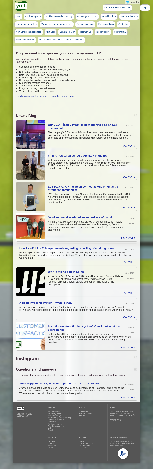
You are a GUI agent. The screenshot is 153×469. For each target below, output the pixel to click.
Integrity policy (102, 32)
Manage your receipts (87, 16)
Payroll (50, 430)
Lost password (84, 445)
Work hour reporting (56, 426)
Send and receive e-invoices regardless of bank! (80, 217)
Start (18, 16)
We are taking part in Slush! (66, 271)
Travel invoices (109, 16)
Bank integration (67, 32)
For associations (106, 24)
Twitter (50, 448)
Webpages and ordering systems (56, 24)
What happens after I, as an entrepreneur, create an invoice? (59, 383)
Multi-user (52, 428)
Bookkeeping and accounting (59, 16)
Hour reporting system (26, 24)
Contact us (123, 24)
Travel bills (52, 422)
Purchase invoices (129, 16)
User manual (120, 32)
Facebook (52, 441)
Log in (145, 7)
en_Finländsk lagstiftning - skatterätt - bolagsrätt (61, 39)
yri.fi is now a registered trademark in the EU (77, 155)
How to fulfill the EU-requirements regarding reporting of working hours (67, 248)
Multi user (50, 32)
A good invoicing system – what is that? (46, 302)
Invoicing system (33, 16)
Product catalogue (85, 24)
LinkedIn (51, 443)
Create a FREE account (117, 7)
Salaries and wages (25, 39)
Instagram (52, 445)
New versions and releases (28, 32)
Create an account (86, 443)
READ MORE (128, 146)
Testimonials (85, 32)
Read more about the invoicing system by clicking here (45, 96)
